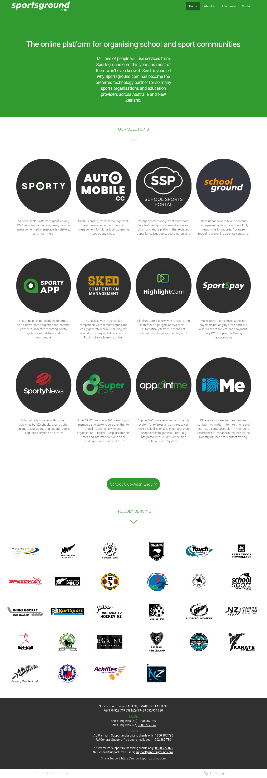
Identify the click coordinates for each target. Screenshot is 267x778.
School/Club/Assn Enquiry (133, 484)
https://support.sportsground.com (143, 758)
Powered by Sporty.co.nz (52, 773)
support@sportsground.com (154, 752)
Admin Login (215, 773)
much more (43, 337)
